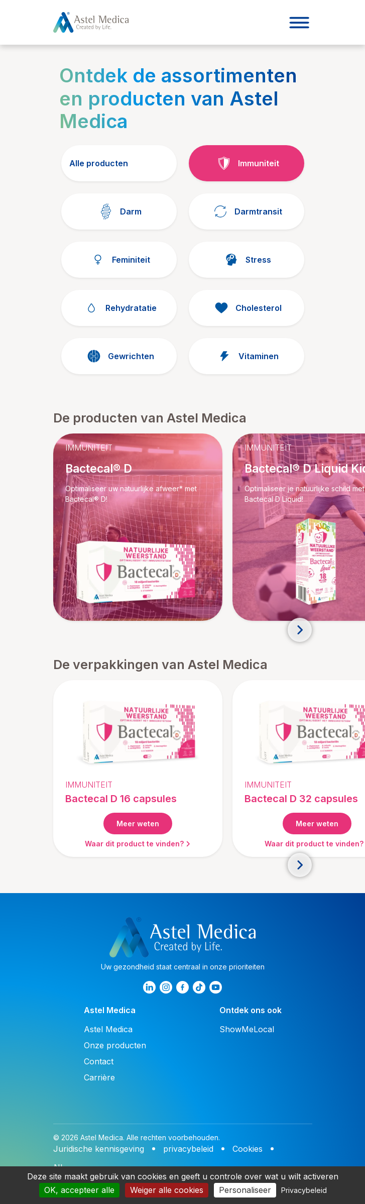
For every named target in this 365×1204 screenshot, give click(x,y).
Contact (98, 1061)
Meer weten (137, 823)
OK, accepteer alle (79, 1190)
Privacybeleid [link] (304, 1190)
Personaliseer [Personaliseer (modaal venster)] (245, 1190)
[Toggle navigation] (299, 22)
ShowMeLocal (246, 1029)
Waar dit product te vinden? (137, 843)
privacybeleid (188, 1149)
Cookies (247, 1149)
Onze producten (115, 1045)
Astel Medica (108, 1029)
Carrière (99, 1077)
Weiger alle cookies (166, 1190)
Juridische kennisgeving (98, 1149)
